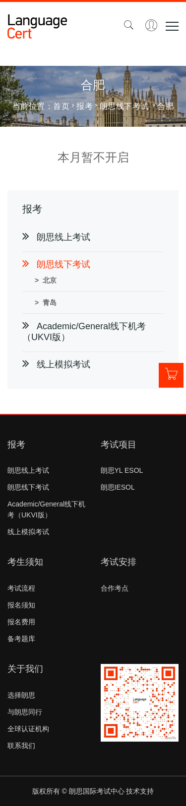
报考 (84, 105)
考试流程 (21, 588)
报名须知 (21, 605)
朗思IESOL (118, 487)
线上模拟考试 (28, 532)
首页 (61, 105)
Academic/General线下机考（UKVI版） (46, 509)
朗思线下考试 (28, 487)
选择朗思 (21, 695)
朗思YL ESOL (122, 470)
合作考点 (114, 588)
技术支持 (140, 791)
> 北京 (46, 280)
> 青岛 (46, 302)
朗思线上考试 (28, 470)
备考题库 (21, 639)
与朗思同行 (24, 712)
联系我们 (21, 746)
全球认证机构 (28, 729)
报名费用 (21, 622)
